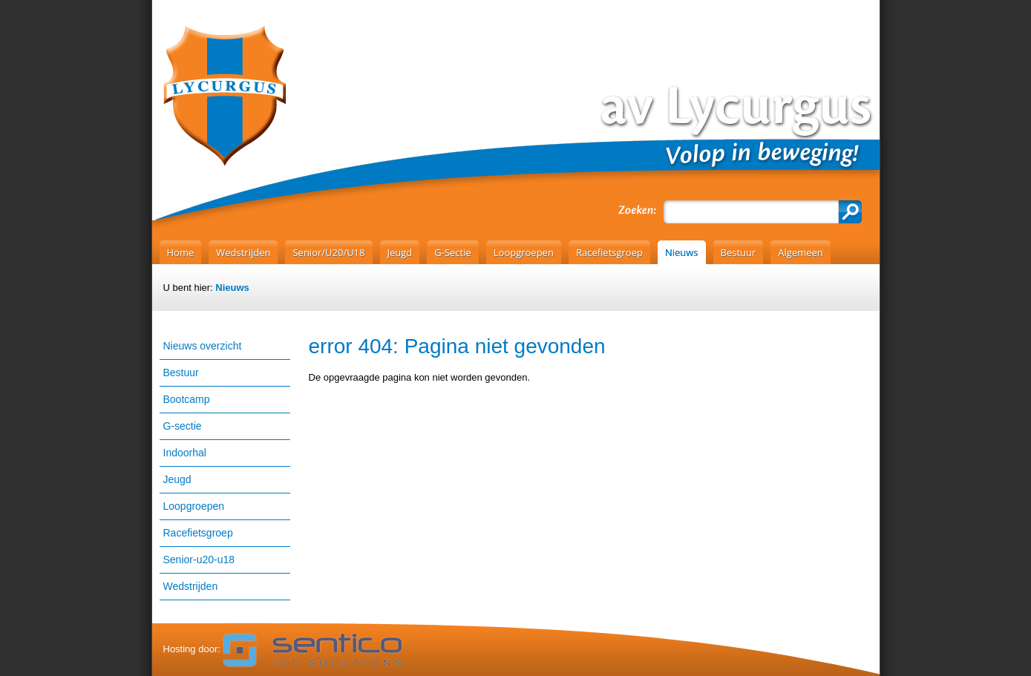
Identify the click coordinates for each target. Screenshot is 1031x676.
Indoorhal (184, 453)
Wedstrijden (190, 586)
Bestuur (181, 372)
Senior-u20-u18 (199, 559)
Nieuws (232, 287)
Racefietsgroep (198, 533)
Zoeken (850, 211)
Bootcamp (186, 399)
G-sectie (182, 426)
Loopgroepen (194, 506)
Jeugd (177, 479)
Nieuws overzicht (202, 346)
